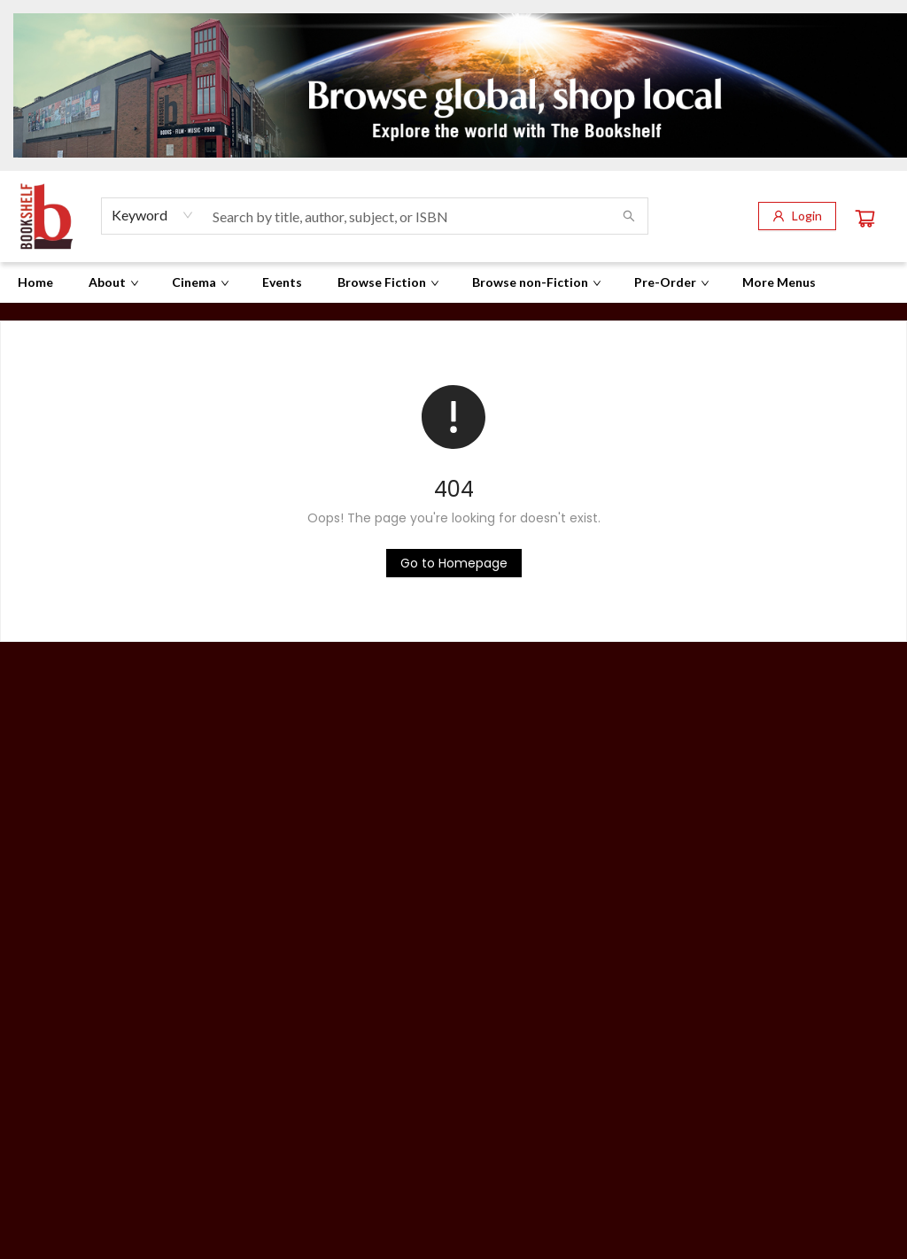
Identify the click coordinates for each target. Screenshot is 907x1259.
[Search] (629, 216)
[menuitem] (35, 282)
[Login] (797, 216)
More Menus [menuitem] (779, 282)
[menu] (453, 282)
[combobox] (153, 215)
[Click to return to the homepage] (454, 563)
